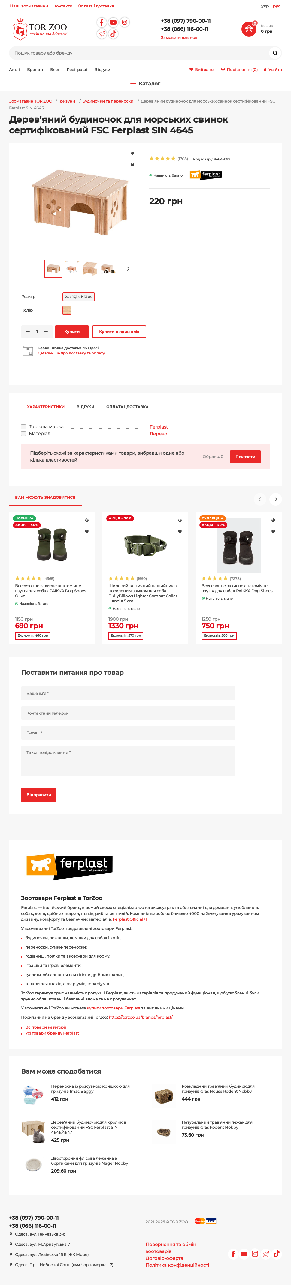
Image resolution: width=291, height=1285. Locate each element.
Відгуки (102, 69)
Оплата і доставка (127, 407)
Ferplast (159, 427)
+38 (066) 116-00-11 (184, 29)
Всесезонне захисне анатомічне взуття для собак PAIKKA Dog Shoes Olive (50, 590)
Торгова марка (46, 426)
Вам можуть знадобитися (45, 497)
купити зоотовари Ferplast (113, 1008)
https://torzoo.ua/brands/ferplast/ (140, 1017)
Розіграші (77, 69)
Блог (55, 69)
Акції (14, 69)
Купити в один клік (119, 331)
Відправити (38, 794)
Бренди (35, 69)
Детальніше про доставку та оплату (71, 353)
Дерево (158, 434)
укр (265, 6)
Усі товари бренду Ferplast (52, 1033)
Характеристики (46, 407)
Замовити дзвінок (179, 37)
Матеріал (39, 433)
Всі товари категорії (45, 1027)
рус (276, 6)
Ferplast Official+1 (130, 919)
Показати (245, 456)
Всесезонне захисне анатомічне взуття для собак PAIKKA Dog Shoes (237, 588)
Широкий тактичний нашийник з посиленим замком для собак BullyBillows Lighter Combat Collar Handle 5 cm (142, 593)
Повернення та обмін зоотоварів (171, 1248)
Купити (72, 331)
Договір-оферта (164, 1258)
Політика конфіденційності (177, 1265)
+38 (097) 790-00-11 (186, 21)
